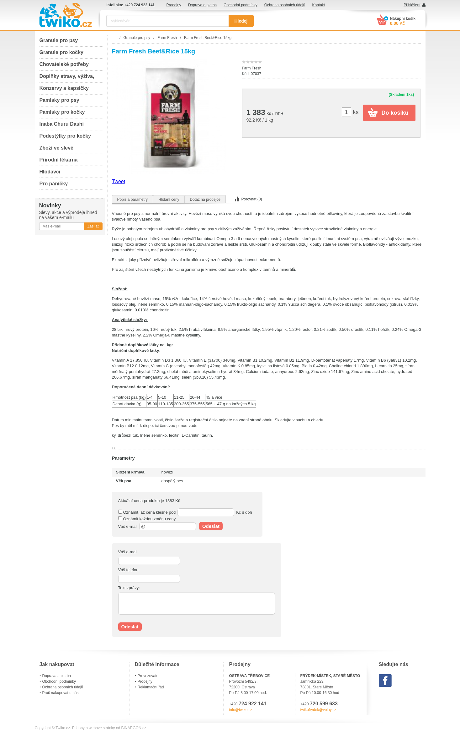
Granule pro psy (59, 40)
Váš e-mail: (128, 552)
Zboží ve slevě (57, 147)
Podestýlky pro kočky (65, 136)
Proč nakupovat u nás (60, 693)
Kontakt (318, 5)
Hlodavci (50, 171)
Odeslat (210, 526)
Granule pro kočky (62, 52)
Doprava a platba (202, 5)
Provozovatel (148, 676)
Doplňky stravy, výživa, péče (67, 78)
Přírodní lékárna (59, 159)
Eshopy (78, 728)
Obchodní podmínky (240, 5)
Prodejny (174, 5)
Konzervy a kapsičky (64, 88)
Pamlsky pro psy (59, 100)
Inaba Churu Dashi (62, 124)
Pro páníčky (54, 183)
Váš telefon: (129, 569)
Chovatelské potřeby (64, 64)
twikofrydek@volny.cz (318, 710)
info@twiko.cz (240, 710)
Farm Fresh (252, 68)
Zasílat (92, 226)
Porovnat (251, 199)
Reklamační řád (151, 687)
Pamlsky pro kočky (62, 112)
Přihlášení (412, 5)
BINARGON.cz (133, 728)
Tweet (118, 181)
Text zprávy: (129, 587)
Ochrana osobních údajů (284, 5)
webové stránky (102, 728)
